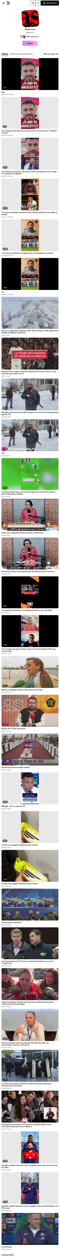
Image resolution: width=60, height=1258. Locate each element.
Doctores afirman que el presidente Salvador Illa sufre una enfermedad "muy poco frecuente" (25, 1044)
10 (13, 1255)
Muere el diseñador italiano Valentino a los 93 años (22, 690)
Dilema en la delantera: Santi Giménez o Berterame (22, 533)
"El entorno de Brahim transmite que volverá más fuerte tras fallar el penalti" (29, 213)
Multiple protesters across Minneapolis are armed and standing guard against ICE (30, 413)
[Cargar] (38, 3)
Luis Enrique (7, 1247)
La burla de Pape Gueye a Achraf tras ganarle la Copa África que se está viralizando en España (28, 493)
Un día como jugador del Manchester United (20, 845)
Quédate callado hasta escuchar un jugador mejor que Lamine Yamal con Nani (29, 1166)
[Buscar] (33, 3)
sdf (3, 453)
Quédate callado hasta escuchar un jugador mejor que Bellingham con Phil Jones (30, 1207)
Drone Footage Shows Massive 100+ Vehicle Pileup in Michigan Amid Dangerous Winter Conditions (30, 332)
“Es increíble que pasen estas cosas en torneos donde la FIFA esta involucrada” (29, 650)
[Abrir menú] (4, 3)
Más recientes (51, 54)
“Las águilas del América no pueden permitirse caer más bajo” (27, 610)
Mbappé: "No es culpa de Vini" (14, 806)
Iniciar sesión (50, 3)
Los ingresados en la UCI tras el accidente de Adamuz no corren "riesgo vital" (27, 962)
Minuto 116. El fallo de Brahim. (14, 729)
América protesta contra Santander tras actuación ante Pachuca (28, 572)
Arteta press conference (12, 922)
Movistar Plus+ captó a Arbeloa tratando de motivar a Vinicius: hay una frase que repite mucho (29, 373)
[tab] (5, 54)
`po (3, 292)
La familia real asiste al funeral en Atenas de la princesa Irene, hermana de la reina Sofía (27, 1085)
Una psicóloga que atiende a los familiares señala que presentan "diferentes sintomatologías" (27, 1003)
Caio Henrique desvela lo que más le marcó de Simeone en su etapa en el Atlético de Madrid (29, 173)
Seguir (30, 43)
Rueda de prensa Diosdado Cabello (16, 767)
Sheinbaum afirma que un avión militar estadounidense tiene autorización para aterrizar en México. (26, 1126)
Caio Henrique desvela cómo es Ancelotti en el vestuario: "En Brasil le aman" (29, 132)
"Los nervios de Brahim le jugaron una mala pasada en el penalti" (28, 253)
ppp (3, 92)
